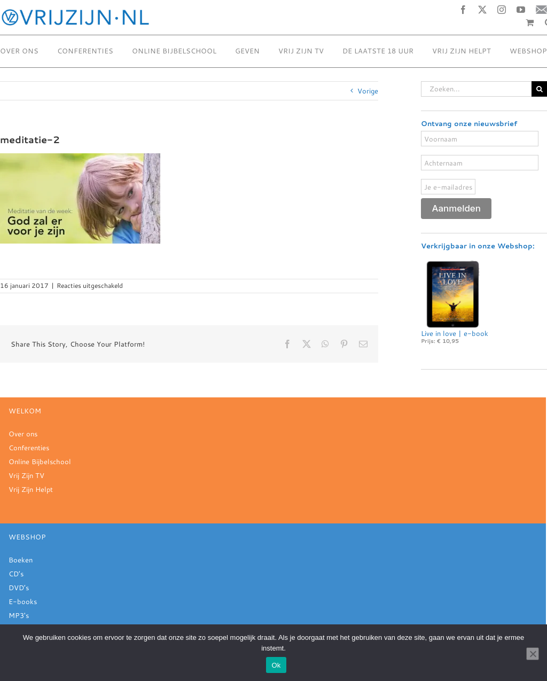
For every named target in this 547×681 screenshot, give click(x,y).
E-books (23, 601)
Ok (275, 665)
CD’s (16, 573)
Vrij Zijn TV (26, 475)
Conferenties (29, 447)
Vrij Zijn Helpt (31, 489)
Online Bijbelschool (40, 461)
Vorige (367, 91)
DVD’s (19, 587)
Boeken (21, 560)
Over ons (23, 434)
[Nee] (532, 653)
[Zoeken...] (476, 89)
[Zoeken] (539, 89)
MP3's (19, 615)
